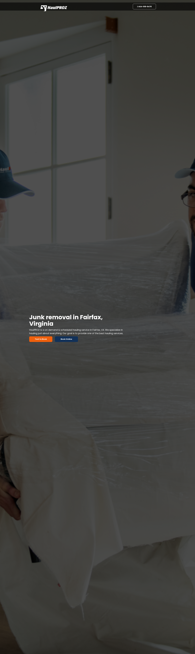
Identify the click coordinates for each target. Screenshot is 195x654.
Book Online (66, 339)
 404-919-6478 (144, 6)
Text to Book (41, 339)
